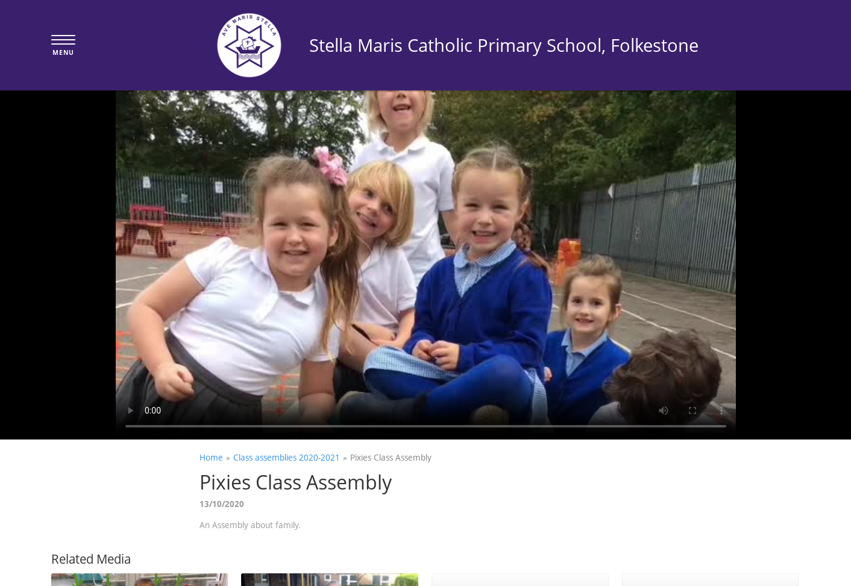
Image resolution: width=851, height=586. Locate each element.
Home (211, 457)
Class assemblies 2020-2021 (286, 457)
